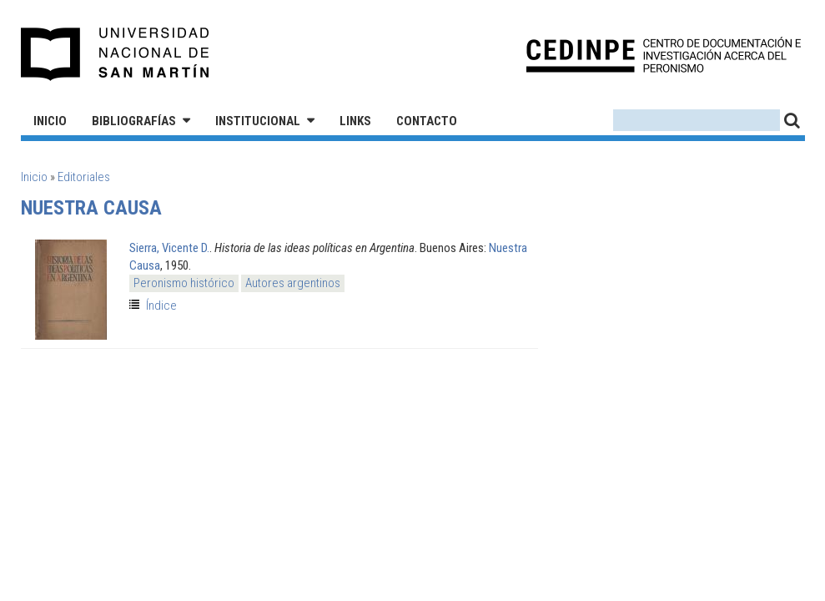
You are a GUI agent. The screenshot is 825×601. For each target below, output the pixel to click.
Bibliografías (134, 121)
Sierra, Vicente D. (169, 247)
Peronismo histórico (183, 282)
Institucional (257, 121)
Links (355, 121)
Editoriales (84, 176)
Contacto (426, 121)
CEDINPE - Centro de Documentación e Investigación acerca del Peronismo (663, 55)
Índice (161, 305)
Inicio (50, 121)
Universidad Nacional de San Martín (115, 54)
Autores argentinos (292, 282)
